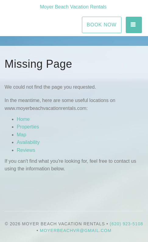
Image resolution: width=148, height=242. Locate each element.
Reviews (26, 150)
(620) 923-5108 (126, 223)
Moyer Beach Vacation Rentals (73, 6)
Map (21, 134)
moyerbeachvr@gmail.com (75, 230)
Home (23, 119)
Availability (28, 142)
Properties (28, 126)
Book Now (102, 24)
